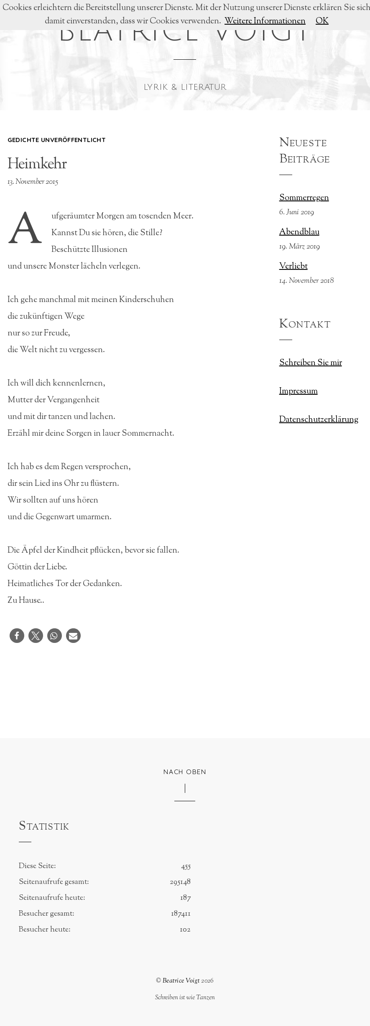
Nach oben (185, 771)
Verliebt (293, 267)
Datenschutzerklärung (318, 420)
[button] (17, 635)
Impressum (298, 392)
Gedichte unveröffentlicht (57, 140)
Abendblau (299, 233)
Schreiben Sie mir (310, 363)
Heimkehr (37, 164)
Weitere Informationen (265, 21)
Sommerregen (304, 198)
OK (322, 21)
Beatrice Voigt (181, 980)
